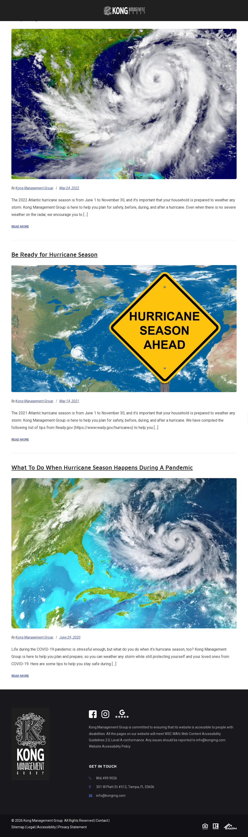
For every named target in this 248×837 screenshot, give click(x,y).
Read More (20, 234)
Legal (31, 834)
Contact (102, 828)
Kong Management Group (34, 195)
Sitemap (17, 834)
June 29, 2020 (69, 645)
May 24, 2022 (69, 195)
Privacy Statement (72, 834)
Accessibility (46, 834)
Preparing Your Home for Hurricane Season (70, 25)
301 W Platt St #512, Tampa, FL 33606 (125, 794)
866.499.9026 (106, 785)
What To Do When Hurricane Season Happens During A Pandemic (102, 474)
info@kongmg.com (110, 803)
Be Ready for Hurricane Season (54, 261)
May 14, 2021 (69, 408)
